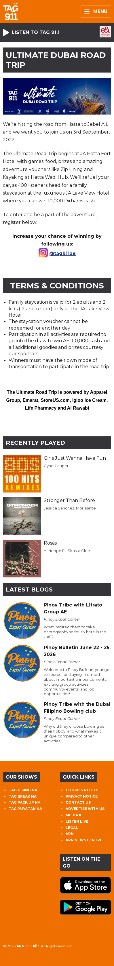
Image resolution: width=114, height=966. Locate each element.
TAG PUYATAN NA (25, 809)
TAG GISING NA (23, 790)
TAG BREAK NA (23, 796)
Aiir (36, 946)
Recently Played (35, 442)
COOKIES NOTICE (82, 790)
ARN (70, 834)
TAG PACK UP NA (24, 802)
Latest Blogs (29, 589)
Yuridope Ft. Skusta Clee (67, 550)
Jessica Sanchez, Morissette (70, 508)
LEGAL (72, 828)
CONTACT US (78, 802)
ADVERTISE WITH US (85, 809)
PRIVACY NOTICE (82, 796)
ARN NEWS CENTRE (84, 840)
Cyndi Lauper (56, 465)
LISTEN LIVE (77, 821)
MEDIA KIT (75, 815)
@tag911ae (62, 253)
